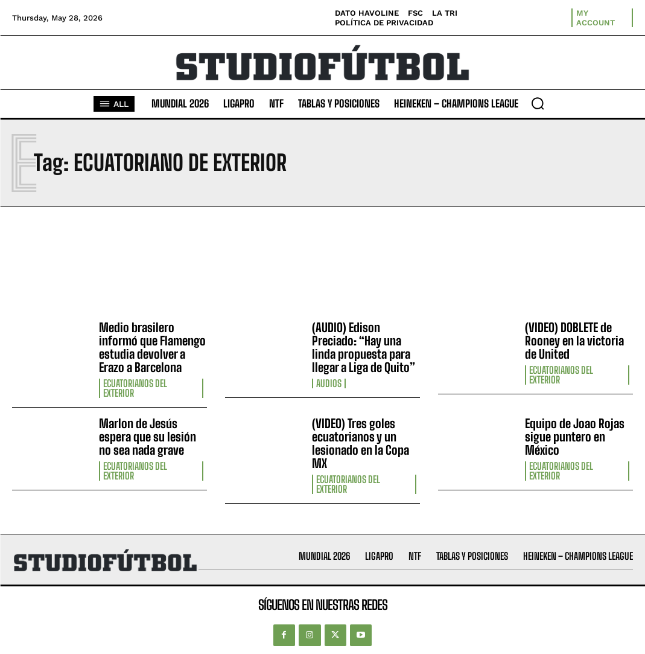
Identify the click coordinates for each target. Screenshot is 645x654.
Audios (329, 383)
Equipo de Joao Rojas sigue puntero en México (574, 436)
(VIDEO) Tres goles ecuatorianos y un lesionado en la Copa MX (360, 443)
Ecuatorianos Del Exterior (135, 388)
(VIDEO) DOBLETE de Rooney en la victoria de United (574, 340)
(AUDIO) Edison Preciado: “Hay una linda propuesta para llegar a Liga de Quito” (363, 347)
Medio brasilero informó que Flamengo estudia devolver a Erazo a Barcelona (152, 347)
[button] (537, 103)
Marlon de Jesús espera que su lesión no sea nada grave (147, 436)
